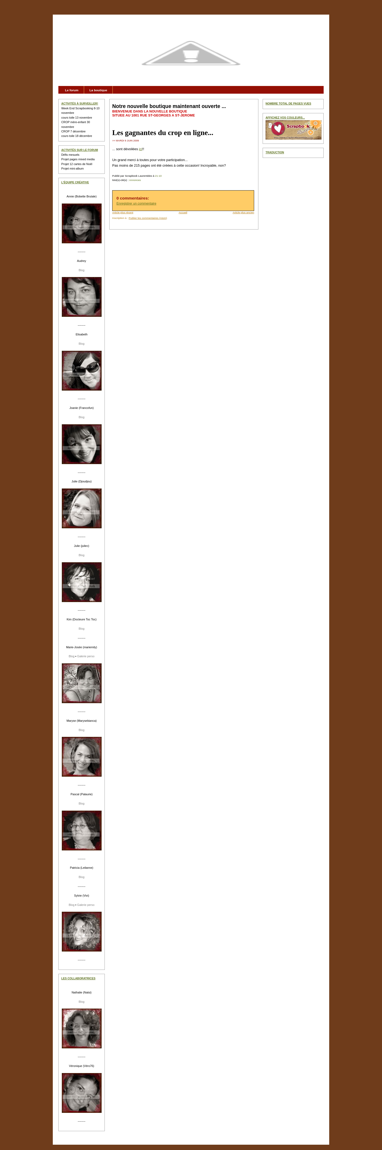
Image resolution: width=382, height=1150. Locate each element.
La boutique (98, 90)
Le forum (72, 90)
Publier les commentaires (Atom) (148, 218)
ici (140, 149)
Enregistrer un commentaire (136, 203)
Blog (82, 270)
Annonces (135, 180)
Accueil (183, 212)
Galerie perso (85, 656)
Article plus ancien (243, 212)
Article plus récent (122, 212)
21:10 (158, 175)
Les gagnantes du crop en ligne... (162, 133)
